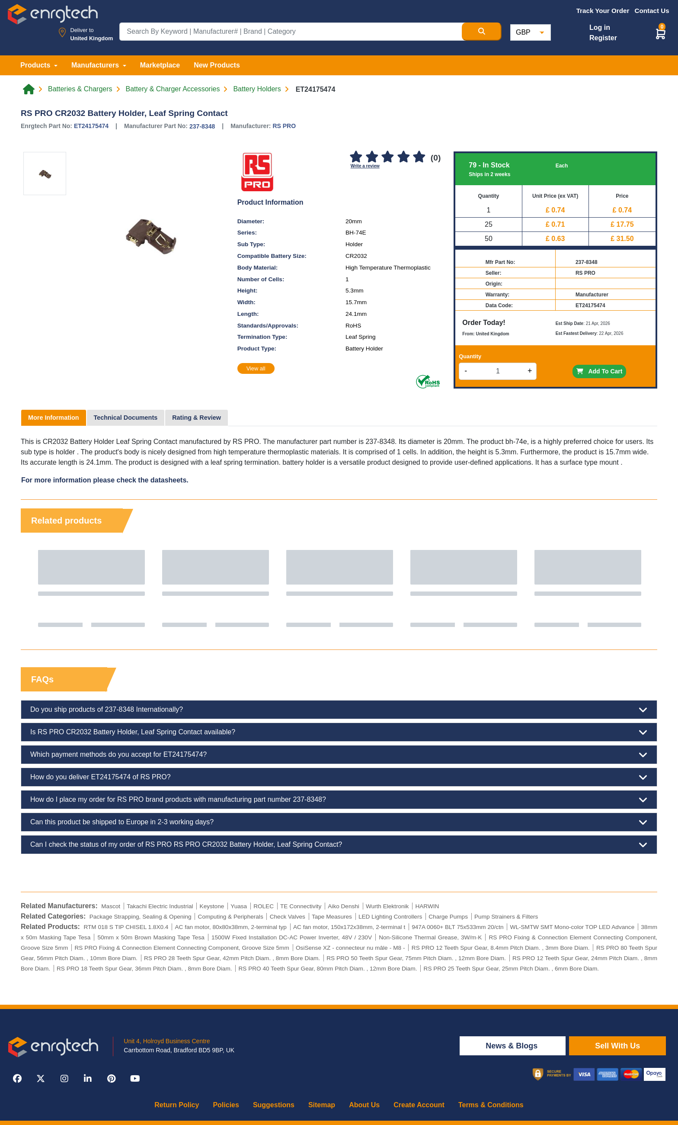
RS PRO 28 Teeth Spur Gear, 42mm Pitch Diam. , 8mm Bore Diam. (232, 958)
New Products (217, 65)
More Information (53, 417)
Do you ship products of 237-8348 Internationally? (339, 709)
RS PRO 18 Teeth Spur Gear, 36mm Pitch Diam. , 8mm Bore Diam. (144, 968)
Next (642, 588)
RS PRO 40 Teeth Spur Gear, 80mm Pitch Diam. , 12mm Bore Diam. (328, 968)
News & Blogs (513, 1045)
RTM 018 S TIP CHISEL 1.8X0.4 (125, 927)
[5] (419, 157)
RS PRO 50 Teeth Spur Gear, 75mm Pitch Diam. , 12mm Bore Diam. (416, 958)
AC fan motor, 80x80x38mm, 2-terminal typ (230, 927)
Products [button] (36, 65)
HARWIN (427, 906)
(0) (436, 157)
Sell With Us (617, 1045)
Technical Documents (126, 417)
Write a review (365, 166)
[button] (661, 33)
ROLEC (263, 906)
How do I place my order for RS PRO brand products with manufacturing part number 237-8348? (339, 799)
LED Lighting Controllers (390, 916)
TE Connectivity (300, 906)
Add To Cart (599, 371)
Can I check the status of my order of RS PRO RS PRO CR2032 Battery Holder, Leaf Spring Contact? (339, 844)
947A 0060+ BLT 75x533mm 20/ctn (457, 927)
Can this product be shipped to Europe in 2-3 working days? (339, 822)
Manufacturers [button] (96, 65)
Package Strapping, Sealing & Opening (141, 916)
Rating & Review (196, 417)
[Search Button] (482, 31)
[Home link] (29, 89)
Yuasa (238, 906)
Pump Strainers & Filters (506, 916)
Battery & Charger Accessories (173, 89)
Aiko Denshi (343, 906)
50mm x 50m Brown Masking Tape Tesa (150, 937)
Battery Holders (257, 89)
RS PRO (284, 125)
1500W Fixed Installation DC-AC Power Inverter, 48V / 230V (291, 937)
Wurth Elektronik (387, 906)
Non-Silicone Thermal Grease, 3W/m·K (430, 937)
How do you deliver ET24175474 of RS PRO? (339, 777)
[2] (372, 157)
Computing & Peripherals (230, 916)
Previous (36, 588)
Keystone (212, 906)
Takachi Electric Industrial (160, 906)
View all (255, 368)
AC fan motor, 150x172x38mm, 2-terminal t (349, 927)
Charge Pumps (448, 916)
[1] (356, 157)
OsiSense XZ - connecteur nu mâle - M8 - (350, 948)
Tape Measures (332, 916)
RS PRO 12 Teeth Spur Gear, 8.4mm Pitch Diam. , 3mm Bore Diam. (501, 948)
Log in (599, 27)
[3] (388, 157)
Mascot (110, 906)
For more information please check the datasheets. (105, 480)
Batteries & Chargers (80, 89)
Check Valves (287, 916)
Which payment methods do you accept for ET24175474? (339, 754)
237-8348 (202, 126)
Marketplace (160, 65)
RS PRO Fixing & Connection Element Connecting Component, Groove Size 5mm (181, 948)
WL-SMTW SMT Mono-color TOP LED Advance (572, 927)
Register (603, 38)
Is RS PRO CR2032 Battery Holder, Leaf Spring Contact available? (339, 732)
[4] (403, 157)
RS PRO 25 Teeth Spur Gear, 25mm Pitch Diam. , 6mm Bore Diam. (511, 968)
